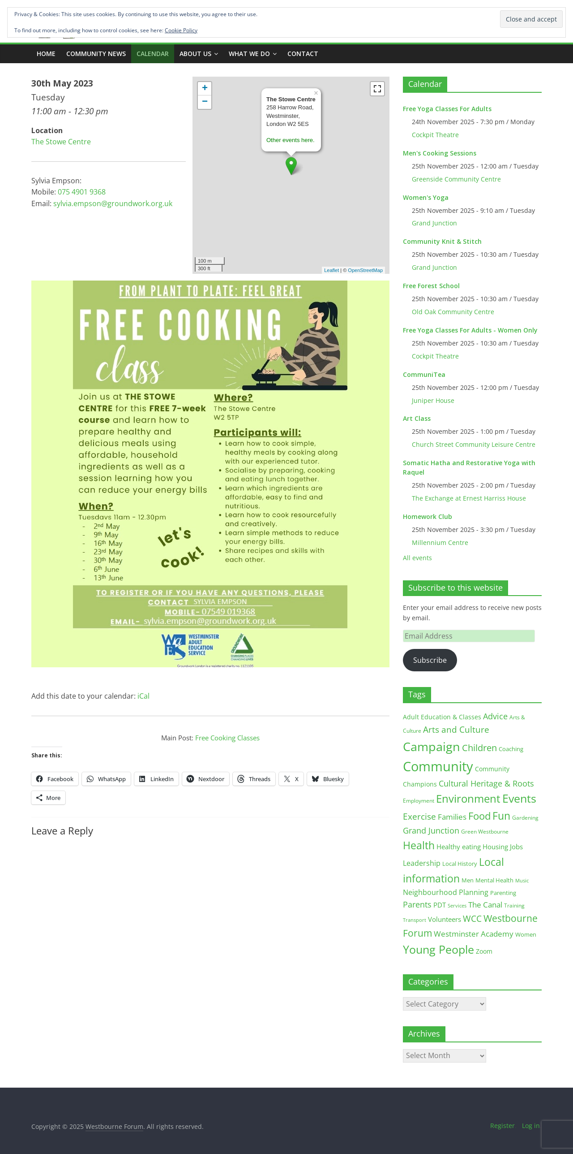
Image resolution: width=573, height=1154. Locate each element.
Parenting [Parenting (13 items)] (503, 893)
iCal (143, 696)
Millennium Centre (440, 542)
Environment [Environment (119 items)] (468, 798)
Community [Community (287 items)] (438, 766)
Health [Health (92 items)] (419, 845)
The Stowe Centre (61, 142)
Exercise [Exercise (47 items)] (419, 816)
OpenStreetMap (365, 270)
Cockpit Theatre (435, 134)
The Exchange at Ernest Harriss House (469, 498)
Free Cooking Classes (227, 737)
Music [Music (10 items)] (522, 880)
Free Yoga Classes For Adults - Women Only (470, 330)
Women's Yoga (426, 197)
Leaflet (331, 270)
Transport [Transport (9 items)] (414, 920)
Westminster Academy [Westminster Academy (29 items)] (473, 934)
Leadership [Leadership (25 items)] (421, 863)
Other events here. (290, 140)
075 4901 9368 (82, 192)
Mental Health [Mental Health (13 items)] (494, 880)
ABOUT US (195, 53)
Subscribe (430, 660)
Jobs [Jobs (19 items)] (516, 847)
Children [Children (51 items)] (479, 748)
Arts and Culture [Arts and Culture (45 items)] (456, 729)
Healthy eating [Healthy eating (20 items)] (458, 846)
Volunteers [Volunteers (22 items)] (444, 919)
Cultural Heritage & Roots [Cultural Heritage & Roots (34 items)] (486, 783)
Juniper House (433, 400)
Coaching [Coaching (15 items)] (511, 749)
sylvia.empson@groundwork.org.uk (112, 203)
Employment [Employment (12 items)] (418, 800)
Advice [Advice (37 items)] (495, 716)
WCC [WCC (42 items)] (472, 918)
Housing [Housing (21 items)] (495, 846)
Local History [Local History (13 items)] (459, 864)
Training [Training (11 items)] (514, 905)
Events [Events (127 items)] (519, 798)
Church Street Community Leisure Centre (473, 444)
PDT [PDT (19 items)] (439, 905)
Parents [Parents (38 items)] (417, 904)
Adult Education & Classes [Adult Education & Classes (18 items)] (442, 717)
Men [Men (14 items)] (468, 880)
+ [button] (205, 88)
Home (46, 53)
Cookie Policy (181, 30)
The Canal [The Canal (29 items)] (485, 904)
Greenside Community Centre (456, 179)
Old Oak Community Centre (453, 311)
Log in (531, 1125)
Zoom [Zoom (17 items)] (484, 951)
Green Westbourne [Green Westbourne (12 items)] (485, 831)
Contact (302, 53)
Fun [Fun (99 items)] (501, 815)
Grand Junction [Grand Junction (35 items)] (431, 830)
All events (417, 557)
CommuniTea (424, 374)
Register (502, 1125)
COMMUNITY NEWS (96, 53)
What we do (249, 53)
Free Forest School (431, 285)
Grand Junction (434, 223)
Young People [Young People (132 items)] (438, 949)
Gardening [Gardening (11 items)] (525, 817)
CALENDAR (153, 53)
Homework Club (427, 516)
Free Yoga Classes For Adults (447, 108)
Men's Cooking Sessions (439, 153)
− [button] (205, 102)
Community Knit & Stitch (442, 241)
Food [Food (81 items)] (479, 816)
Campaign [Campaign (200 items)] (431, 746)
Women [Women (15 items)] (525, 934)
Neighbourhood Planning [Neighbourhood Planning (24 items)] (445, 892)
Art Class (417, 418)
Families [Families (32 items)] (452, 816)
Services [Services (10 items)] (457, 905)
